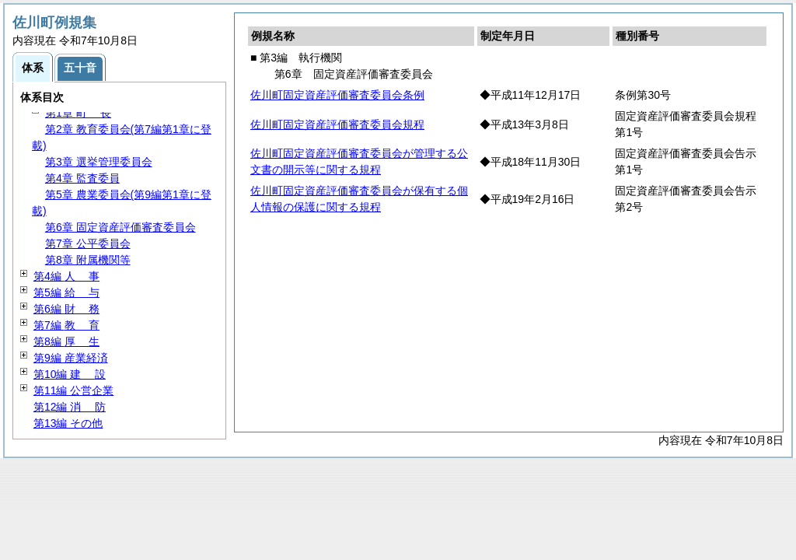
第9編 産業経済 (70, 358)
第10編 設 (69, 374)
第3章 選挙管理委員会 (98, 162)
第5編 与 (66, 292)
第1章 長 (78, 113)
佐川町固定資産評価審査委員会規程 (337, 124)
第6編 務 (66, 309)
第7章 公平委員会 (88, 243)
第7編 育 (66, 325)
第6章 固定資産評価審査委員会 (120, 227)
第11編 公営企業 (73, 390)
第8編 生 (66, 341)
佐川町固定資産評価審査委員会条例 (337, 95)
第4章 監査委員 (82, 178)
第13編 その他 (68, 423)
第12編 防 (69, 407)
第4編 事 (66, 276)
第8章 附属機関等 (88, 260)
